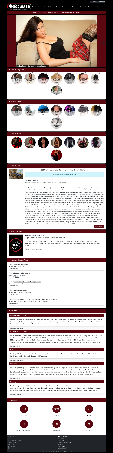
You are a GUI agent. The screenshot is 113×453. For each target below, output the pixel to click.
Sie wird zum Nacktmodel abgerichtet (27, 282)
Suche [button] (33, 7)
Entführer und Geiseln (24, 292)
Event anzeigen (99, 226)
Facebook (11, 446)
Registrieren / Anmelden (97, 1)
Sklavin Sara (21, 266)
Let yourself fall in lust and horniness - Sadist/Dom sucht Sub (45, 238)
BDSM (17, 268)
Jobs (54, 7)
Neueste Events (16, 166)
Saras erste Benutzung (22, 273)
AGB (10, 439)
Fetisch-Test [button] (83, 7)
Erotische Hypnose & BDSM (18, 315)
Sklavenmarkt (75, 7)
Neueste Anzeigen (17, 231)
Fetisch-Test (62, 448)
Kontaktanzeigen (66, 7)
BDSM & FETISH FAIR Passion (18, 331)
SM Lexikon (97, 7)
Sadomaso (20, 328)
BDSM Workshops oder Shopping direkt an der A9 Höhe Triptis (64, 170)
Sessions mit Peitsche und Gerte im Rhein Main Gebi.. (33, 301)
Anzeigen (44, 7)
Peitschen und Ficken (21, 264)
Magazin (90, 7)
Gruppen (58, 7)
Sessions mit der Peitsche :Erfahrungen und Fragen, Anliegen (35, 299)
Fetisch (19, 346)
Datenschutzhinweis (15, 440)
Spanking (13, 382)
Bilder (39, 7)
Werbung (11, 444)
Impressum (12, 442)
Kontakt (11, 437)
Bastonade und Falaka (16, 350)
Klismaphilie (13, 364)
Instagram (12, 448)
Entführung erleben (21, 290)
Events (49, 7)
